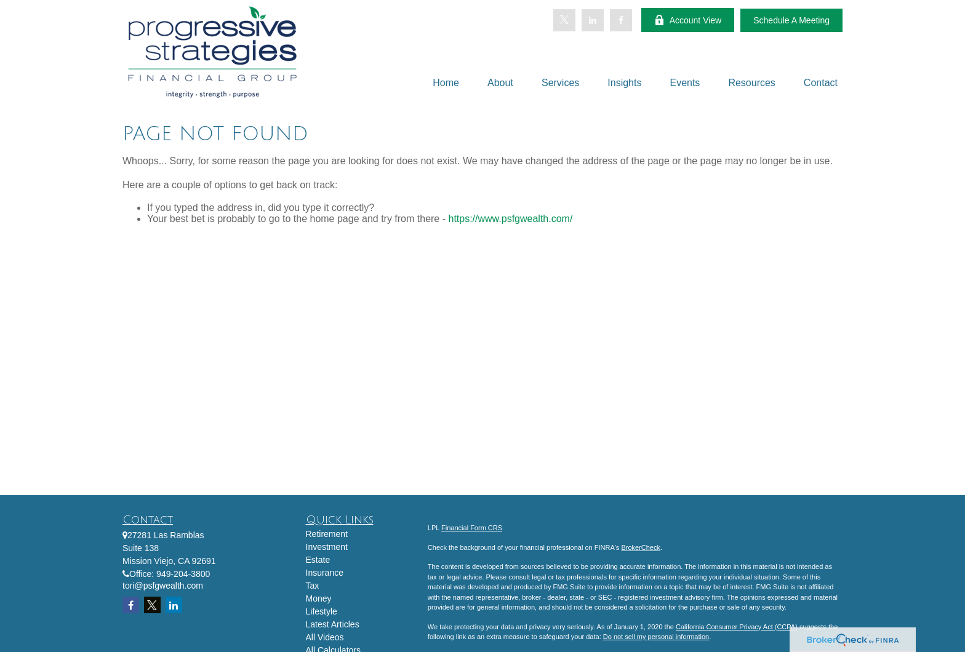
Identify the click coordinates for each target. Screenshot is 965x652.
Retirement (327, 534)
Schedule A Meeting (791, 20)
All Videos (325, 637)
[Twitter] (564, 20)
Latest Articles (332, 624)
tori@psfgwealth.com (162, 585)
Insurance (324, 573)
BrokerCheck (640, 547)
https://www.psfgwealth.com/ (510, 218)
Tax (312, 585)
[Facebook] (621, 20)
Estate (318, 560)
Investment (327, 547)
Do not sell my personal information (656, 636)
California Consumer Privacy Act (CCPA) (737, 626)
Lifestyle (321, 611)
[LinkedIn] (593, 20)
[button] (446, 82)
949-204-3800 (183, 574)
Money (319, 598)
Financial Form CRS (471, 527)
